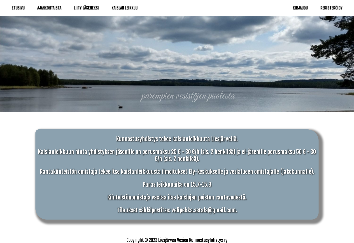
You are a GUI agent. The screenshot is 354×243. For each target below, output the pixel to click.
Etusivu (18, 7)
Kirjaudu (300, 7)
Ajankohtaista (49, 7)
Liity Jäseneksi (86, 7)
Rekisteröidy (331, 7)
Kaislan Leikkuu (124, 7)
